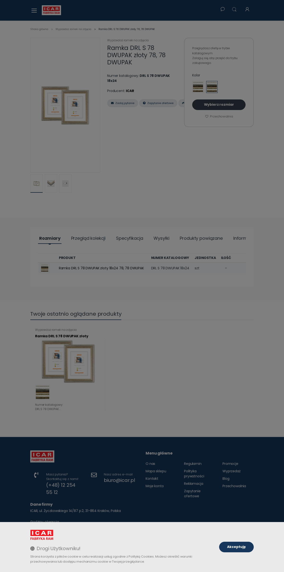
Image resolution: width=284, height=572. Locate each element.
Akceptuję (236, 546)
